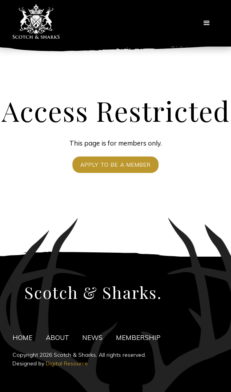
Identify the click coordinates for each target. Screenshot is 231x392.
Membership (138, 337)
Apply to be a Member (115, 164)
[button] (206, 23)
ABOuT (57, 337)
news (92, 337)
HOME (22, 337)
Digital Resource (67, 363)
